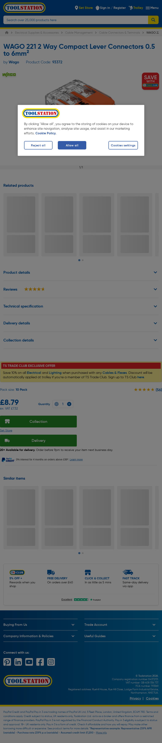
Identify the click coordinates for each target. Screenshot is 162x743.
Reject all (38, 145)
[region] (81, 130)
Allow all (72, 145)
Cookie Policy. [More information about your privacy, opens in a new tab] (45, 133)
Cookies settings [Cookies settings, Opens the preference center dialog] (123, 145)
